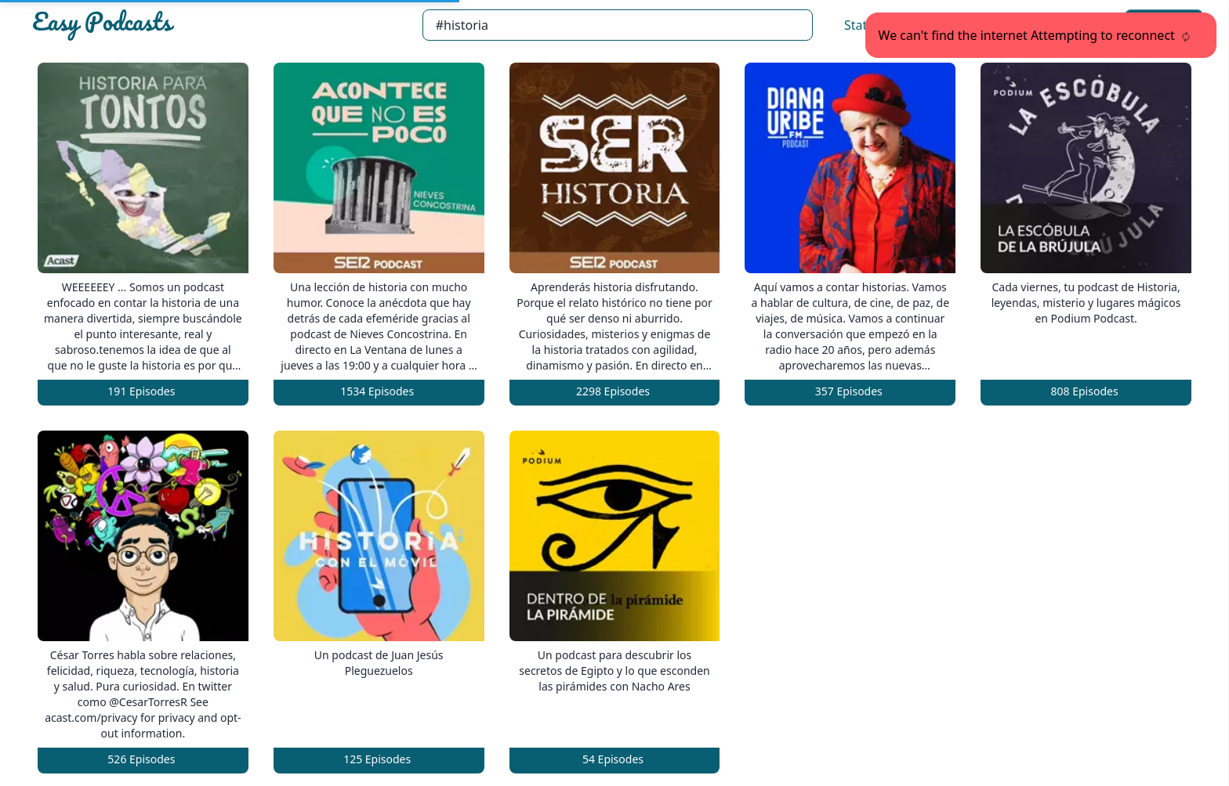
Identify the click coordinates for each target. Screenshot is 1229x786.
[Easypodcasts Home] (220, 25)
